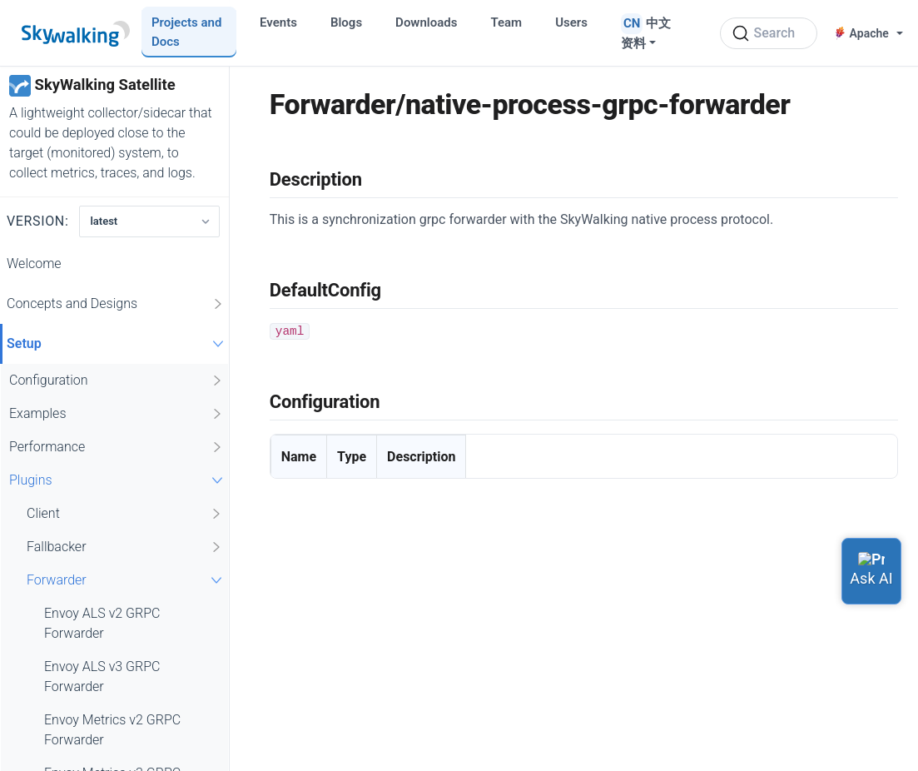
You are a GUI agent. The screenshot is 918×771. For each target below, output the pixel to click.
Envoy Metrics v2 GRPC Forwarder (112, 730)
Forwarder (126, 580)
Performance (116, 447)
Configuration (116, 380)
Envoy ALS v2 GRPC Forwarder (102, 623)
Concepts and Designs (116, 304)
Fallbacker (125, 547)
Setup (117, 343)
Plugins (118, 480)
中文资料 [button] (646, 33)
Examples (116, 414)
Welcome (34, 263)
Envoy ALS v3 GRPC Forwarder (102, 676)
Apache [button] (862, 33)
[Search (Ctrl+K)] (769, 33)
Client (125, 514)
